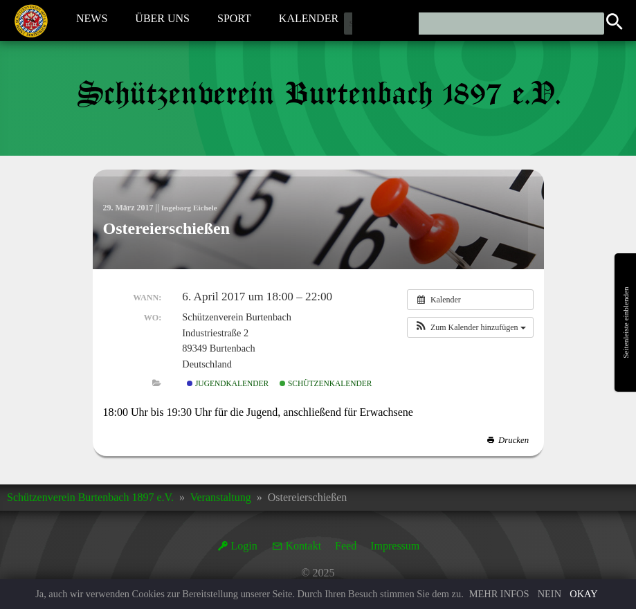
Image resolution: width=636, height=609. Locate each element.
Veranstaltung (220, 497)
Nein (549, 593)
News (91, 20)
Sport (234, 20)
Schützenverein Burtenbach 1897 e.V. (90, 497)
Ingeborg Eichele (191, 207)
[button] (470, 327)
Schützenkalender (326, 383)
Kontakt (304, 546)
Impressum (394, 546)
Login (244, 546)
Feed (345, 546)
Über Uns (162, 20)
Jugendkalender (228, 383)
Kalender (308, 20)
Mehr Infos (499, 593)
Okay (583, 593)
